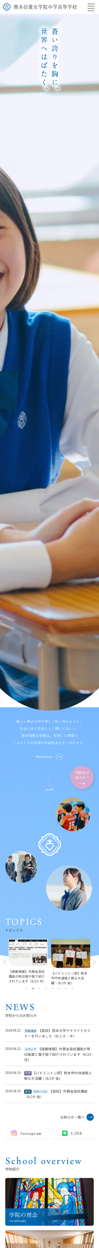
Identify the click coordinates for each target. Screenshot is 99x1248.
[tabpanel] (28, 961)
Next (93, 962)
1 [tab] (26, 988)
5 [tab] (52, 988)
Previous (5, 962)
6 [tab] (59, 988)
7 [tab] (66, 988)
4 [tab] (46, 988)
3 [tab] (39, 988)
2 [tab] (33, 988)
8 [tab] (72, 988)
